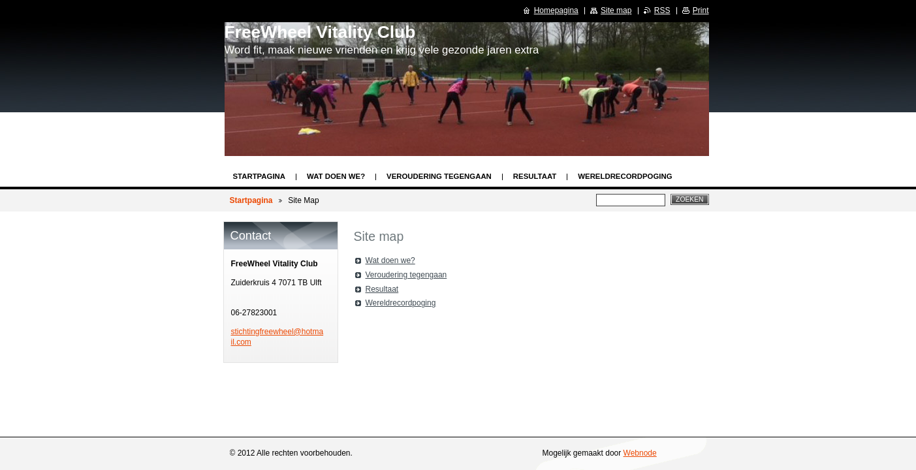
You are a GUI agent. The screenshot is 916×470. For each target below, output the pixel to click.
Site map (616, 10)
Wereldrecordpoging (625, 176)
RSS (662, 10)
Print (701, 10)
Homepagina (556, 10)
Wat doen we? (336, 176)
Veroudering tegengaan (439, 176)
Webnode (640, 453)
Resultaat (534, 176)
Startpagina (259, 176)
